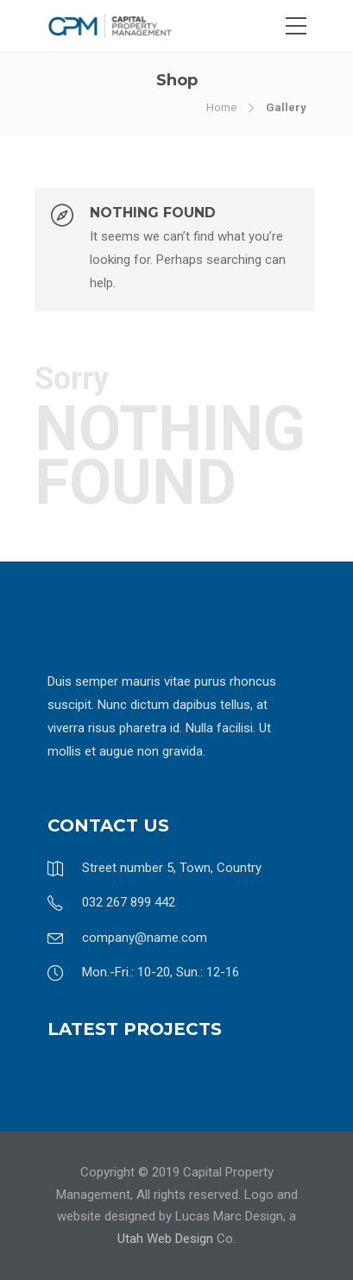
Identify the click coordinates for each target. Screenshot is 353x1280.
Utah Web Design (165, 1238)
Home (221, 107)
